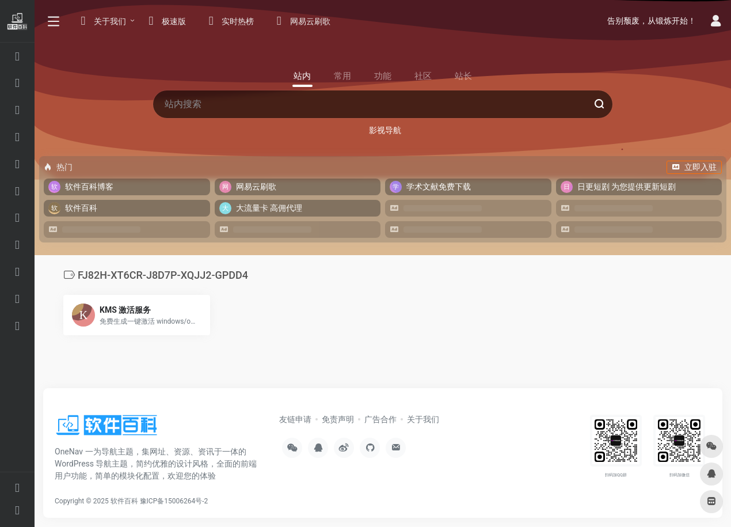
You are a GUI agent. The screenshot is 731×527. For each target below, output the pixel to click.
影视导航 (385, 130)
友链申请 (295, 419)
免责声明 (338, 419)
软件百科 (124, 501)
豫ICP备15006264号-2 (174, 501)
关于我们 (423, 419)
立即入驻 (694, 167)
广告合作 (380, 419)
